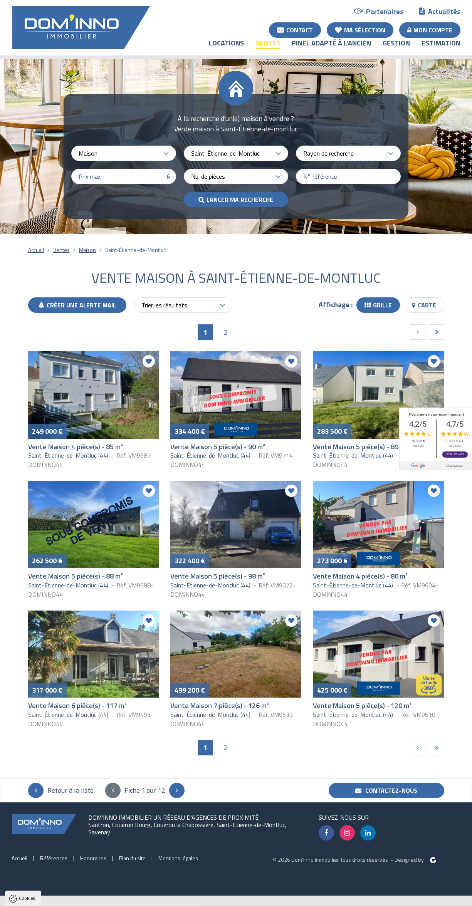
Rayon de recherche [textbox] (328, 153)
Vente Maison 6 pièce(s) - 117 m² (77, 705)
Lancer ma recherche (240, 199)
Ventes (267, 48)
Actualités (439, 11)
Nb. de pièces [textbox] (208, 176)
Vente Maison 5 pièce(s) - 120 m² (362, 705)
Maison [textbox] (88, 153)
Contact (295, 29)
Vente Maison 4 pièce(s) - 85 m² (75, 446)
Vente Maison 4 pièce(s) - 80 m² (360, 576)
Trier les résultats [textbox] (164, 305)
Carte (424, 305)
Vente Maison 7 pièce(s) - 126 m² (219, 705)
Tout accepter (54, 899)
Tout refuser (102, 899)
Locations (226, 48)
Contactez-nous (386, 790)
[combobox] (123, 153)
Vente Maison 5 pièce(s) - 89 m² (360, 446)
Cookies (27, 803)
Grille (378, 305)
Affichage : (336, 304)
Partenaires (378, 11)
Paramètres (148, 899)
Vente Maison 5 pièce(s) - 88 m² (75, 576)
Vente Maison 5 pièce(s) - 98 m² (217, 576)
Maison (87, 250)
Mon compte (429, 29)
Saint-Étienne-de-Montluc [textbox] (225, 153)
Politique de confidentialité (44, 880)
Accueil (36, 250)
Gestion (396, 48)
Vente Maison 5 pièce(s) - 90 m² (217, 446)
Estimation (441, 48)
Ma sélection (360, 29)
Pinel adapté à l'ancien (331, 48)
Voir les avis (455, 454)
